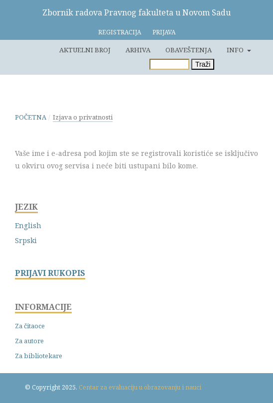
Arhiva (138, 49)
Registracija (119, 32)
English (28, 225)
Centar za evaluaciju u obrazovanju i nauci (140, 387)
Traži (203, 64)
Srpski (26, 240)
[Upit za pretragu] (169, 64)
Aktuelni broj (85, 49)
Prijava (163, 32)
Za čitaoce (30, 325)
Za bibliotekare (38, 355)
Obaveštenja (188, 49)
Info (236, 49)
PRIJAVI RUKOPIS (50, 273)
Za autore (29, 340)
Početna (30, 117)
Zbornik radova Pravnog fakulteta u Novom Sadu (136, 12)
